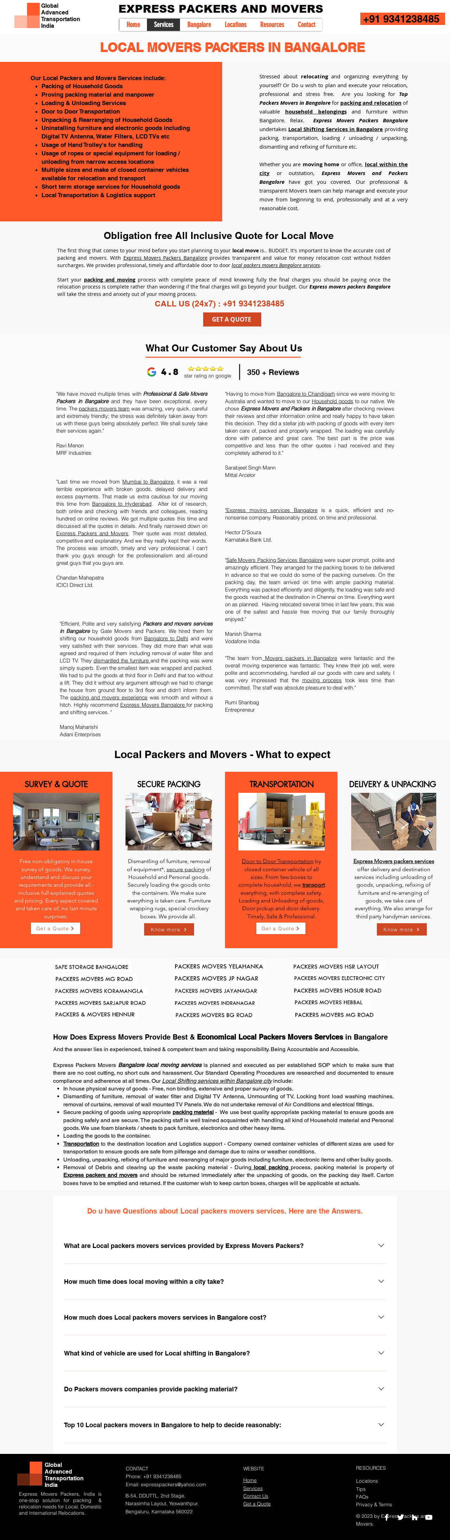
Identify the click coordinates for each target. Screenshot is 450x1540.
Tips (361, 1489)
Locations (367, 1481)
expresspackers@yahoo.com (173, 1484)
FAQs (362, 1497)
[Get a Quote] (56, 928)
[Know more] (169, 929)
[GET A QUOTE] (232, 319)
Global (49, 5)
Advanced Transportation (60, 15)
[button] (235, 25)
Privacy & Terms (374, 1504)
